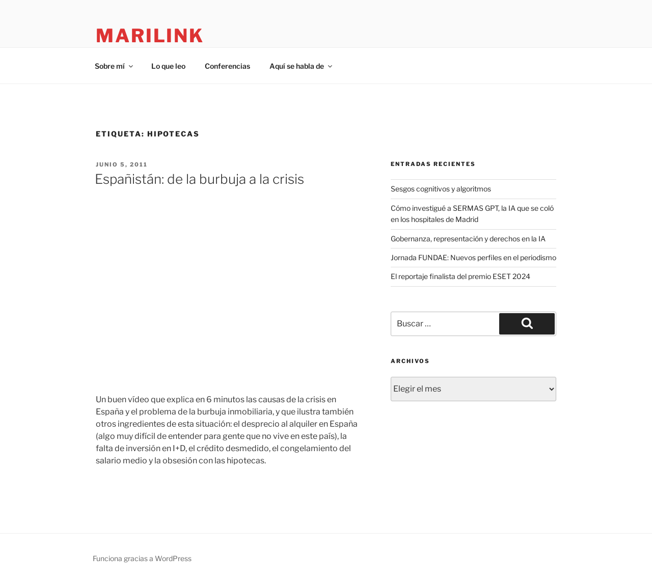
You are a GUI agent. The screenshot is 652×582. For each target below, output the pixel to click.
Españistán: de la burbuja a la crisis (199, 179)
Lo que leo (168, 66)
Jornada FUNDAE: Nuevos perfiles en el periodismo (473, 257)
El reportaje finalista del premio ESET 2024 (460, 276)
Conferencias (227, 66)
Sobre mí (114, 66)
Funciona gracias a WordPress (142, 558)
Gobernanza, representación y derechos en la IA (468, 238)
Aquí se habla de (301, 66)
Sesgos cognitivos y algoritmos (441, 188)
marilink (150, 35)
